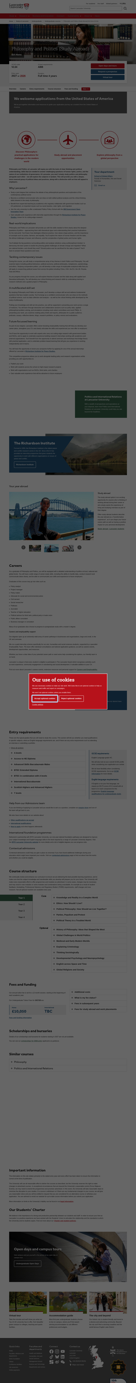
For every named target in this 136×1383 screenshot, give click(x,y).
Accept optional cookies (44, 698)
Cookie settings (37, 704)
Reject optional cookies (71, 698)
